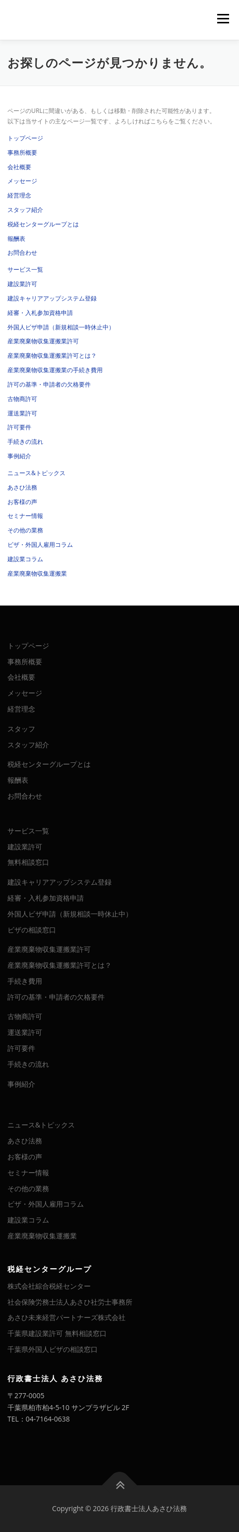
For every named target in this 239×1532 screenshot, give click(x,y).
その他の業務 (25, 530)
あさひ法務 (22, 487)
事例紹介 (19, 456)
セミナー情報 (25, 515)
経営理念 (19, 195)
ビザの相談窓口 (31, 929)
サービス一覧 (25, 269)
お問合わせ (22, 252)
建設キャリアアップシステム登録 (52, 298)
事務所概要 (22, 152)
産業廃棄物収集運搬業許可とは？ (52, 355)
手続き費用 (24, 981)
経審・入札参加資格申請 (40, 312)
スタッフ (21, 728)
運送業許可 (22, 413)
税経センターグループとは (43, 224)
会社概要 (19, 167)
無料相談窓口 (28, 862)
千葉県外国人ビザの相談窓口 (52, 1349)
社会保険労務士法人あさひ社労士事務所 (69, 1302)
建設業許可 (22, 284)
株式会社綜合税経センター (49, 1286)
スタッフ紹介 (25, 209)
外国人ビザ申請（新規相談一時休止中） (61, 327)
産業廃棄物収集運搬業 (37, 573)
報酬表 (16, 238)
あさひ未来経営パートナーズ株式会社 (66, 1317)
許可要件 (19, 427)
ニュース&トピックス (36, 473)
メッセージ (22, 181)
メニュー (223, 18)
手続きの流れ (25, 441)
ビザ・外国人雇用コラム (40, 544)
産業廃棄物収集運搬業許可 (43, 341)
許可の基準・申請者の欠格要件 (49, 384)
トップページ (25, 138)
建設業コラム (25, 559)
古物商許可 (22, 399)
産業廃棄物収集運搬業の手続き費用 (55, 370)
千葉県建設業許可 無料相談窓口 (57, 1333)
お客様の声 (22, 502)
